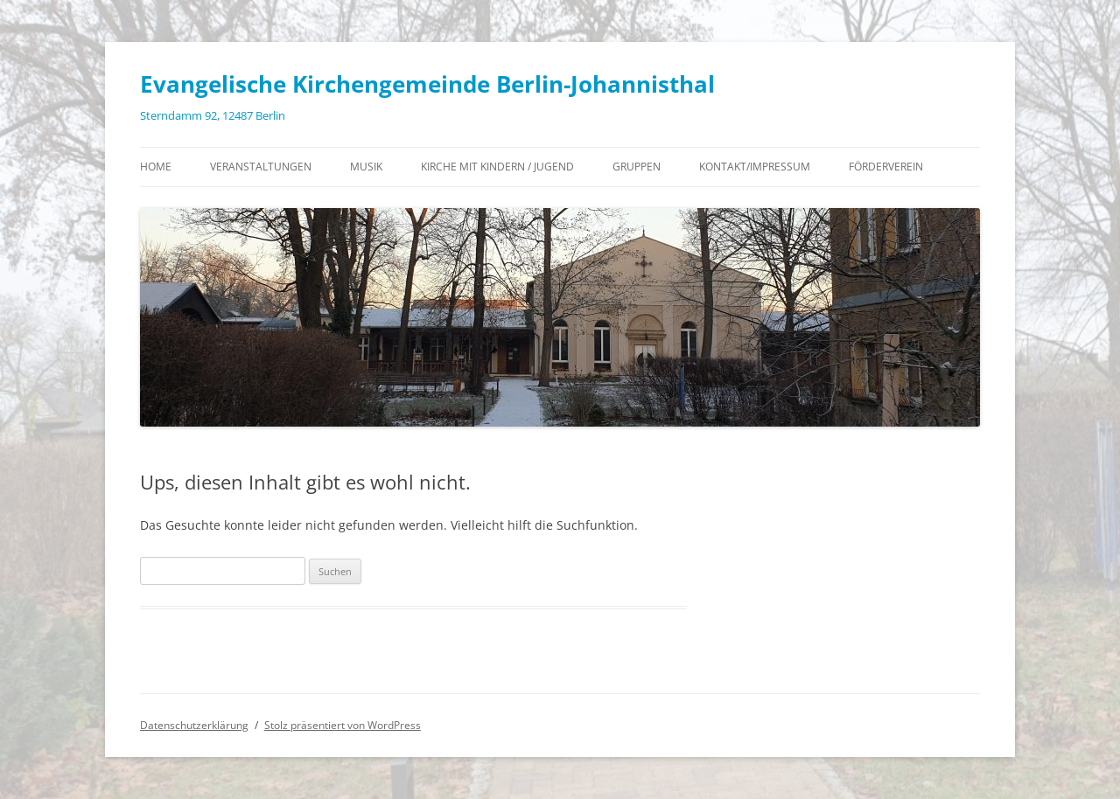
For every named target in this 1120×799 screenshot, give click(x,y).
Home (156, 166)
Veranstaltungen (261, 166)
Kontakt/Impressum (754, 166)
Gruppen (636, 166)
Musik (366, 166)
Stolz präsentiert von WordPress (342, 725)
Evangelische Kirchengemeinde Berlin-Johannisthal (427, 84)
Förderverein (886, 166)
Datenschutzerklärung (194, 725)
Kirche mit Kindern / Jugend (497, 166)
